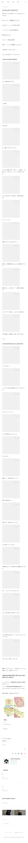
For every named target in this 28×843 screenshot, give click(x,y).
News (18, 1)
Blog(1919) (4, 747)
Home (2, 1)
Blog (13, 1)
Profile (8, 1)
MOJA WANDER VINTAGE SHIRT (10, 801)
